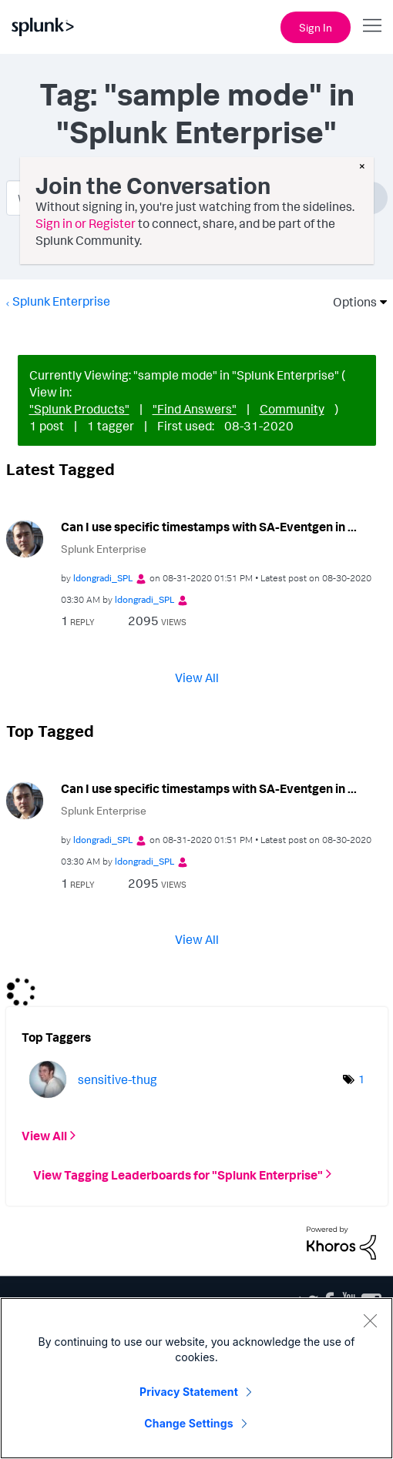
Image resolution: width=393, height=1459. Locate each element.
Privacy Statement (188, 1391)
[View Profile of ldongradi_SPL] (103, 578)
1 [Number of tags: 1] (361, 1079)
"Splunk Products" (79, 409)
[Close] (370, 1320)
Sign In (315, 27)
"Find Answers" (195, 409)
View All (197, 677)
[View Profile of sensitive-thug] (117, 1079)
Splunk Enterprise (61, 301)
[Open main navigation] (372, 25)
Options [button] (350, 302)
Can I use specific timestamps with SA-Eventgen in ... (209, 526)
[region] (196, 1378)
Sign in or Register (85, 223)
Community (292, 409)
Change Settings (188, 1423)
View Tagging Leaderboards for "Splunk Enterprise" (178, 1174)
